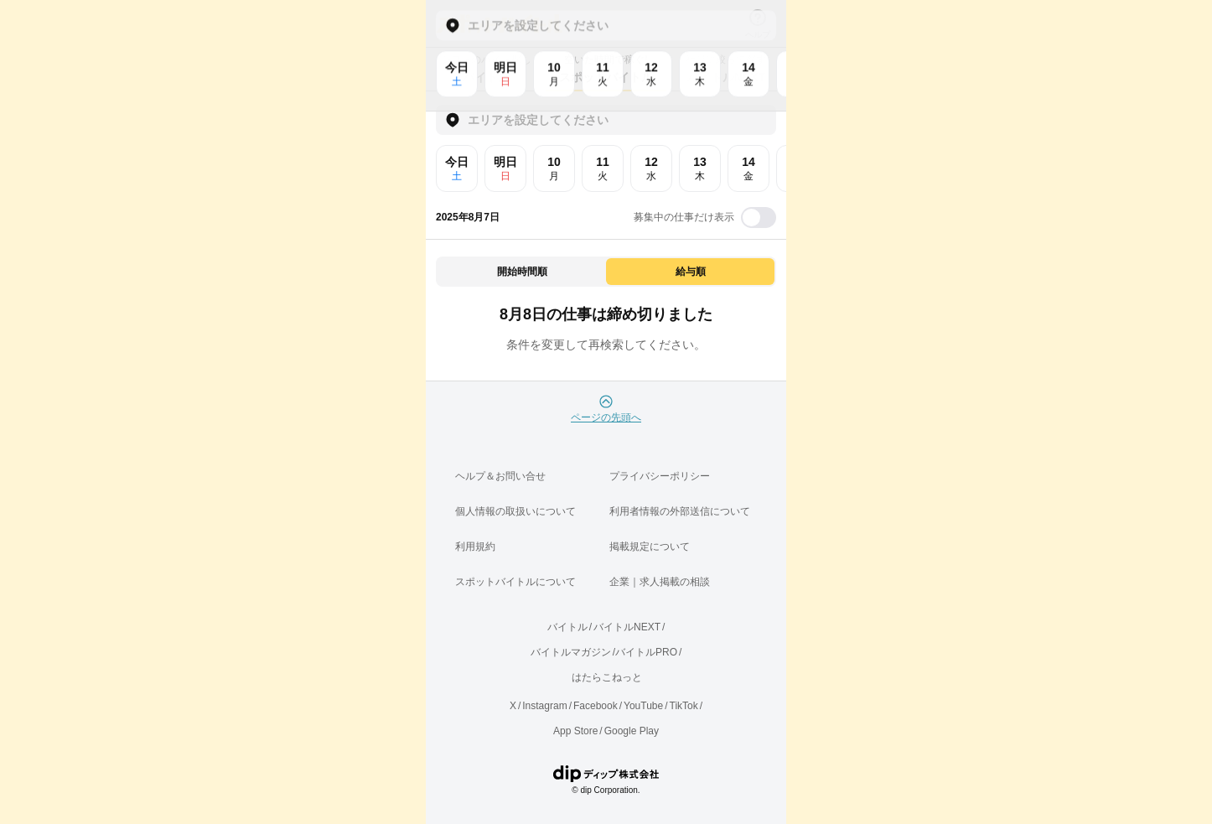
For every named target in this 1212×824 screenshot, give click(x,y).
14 (748, 168)
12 (651, 168)
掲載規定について (649, 546)
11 (602, 168)
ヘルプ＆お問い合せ (500, 476)
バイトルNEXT (626, 627)
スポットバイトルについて (515, 582)
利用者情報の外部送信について (679, 511)
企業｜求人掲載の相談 (659, 582)
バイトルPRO (646, 652)
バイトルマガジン (571, 652)
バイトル (567, 627)
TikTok (684, 706)
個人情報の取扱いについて (515, 511)
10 (554, 168)
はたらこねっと (607, 677)
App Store (575, 731)
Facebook (595, 706)
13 (699, 168)
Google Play (631, 731)
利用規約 (475, 546)
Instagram (544, 706)
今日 (456, 168)
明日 (505, 168)
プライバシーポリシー (659, 476)
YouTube (643, 706)
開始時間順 (522, 271)
